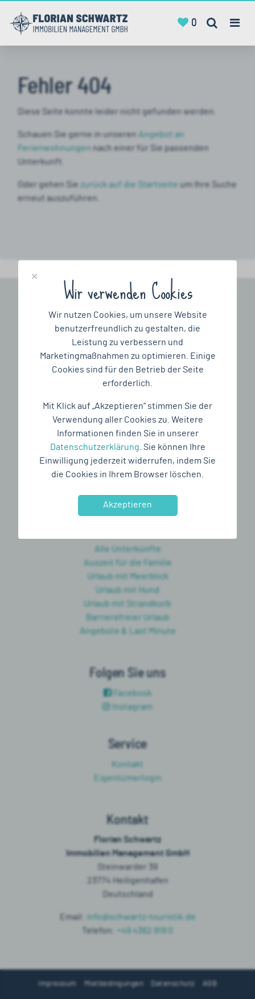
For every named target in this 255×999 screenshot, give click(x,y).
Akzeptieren (127, 504)
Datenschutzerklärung (94, 447)
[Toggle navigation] (234, 23)
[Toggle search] (211, 23)
